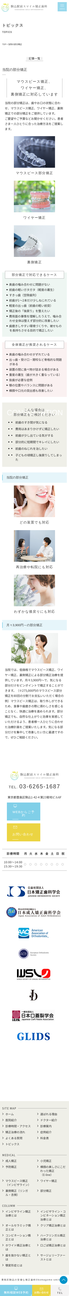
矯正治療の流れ (15, 1132)
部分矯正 (46, 1191)
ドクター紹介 (48, 1120)
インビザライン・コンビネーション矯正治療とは (53, 1215)
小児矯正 (46, 1161)
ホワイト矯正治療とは (18, 1247)
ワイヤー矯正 (48, 1181)
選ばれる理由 (48, 1114)
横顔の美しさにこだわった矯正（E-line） (53, 1171)
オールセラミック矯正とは (18, 1227)
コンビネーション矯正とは (18, 1237)
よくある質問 (13, 1138)
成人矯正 (11, 1161)
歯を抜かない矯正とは (18, 1257)
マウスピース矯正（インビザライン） (18, 1183)
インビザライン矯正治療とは (18, 1213)
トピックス (12, 1144)
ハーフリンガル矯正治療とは (52, 1237)
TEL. (34, 787)
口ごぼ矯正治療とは (53, 1245)
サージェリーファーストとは (52, 1257)
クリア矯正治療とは (53, 1225)
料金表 (44, 1138)
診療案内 (46, 1126)
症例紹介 (46, 1132)
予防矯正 (11, 1167)
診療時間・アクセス (18, 1126)
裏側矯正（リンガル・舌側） (16, 1193)
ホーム (9, 1114)
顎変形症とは (13, 1265)
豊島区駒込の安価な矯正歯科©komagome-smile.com (34, 1280)
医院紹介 (11, 1120)
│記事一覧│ (34, 58)
